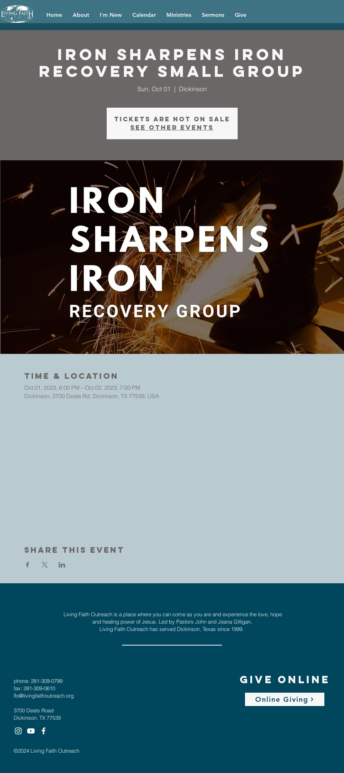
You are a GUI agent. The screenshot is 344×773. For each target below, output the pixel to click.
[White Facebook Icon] (43, 730)
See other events (172, 127)
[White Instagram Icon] (18, 730)
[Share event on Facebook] (27, 564)
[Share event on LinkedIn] (62, 564)
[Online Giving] (285, 699)
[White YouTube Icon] (30, 730)
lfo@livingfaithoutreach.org (44, 695)
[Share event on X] (44, 564)
